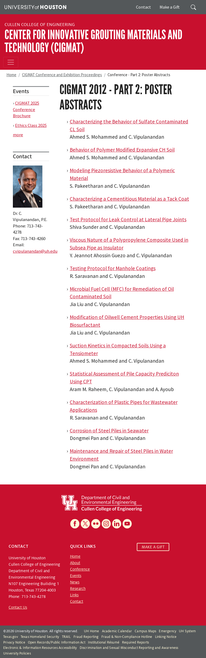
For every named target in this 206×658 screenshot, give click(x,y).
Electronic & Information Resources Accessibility (40, 648)
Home (11, 74)
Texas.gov (10, 637)
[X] (85, 523)
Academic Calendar (117, 631)
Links (74, 595)
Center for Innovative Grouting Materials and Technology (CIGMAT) (93, 41)
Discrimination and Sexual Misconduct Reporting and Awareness (129, 648)
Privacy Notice (14, 642)
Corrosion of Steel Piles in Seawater (109, 430)
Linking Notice (166, 637)
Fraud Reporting (86, 637)
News (74, 582)
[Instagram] (106, 523)
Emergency (167, 631)
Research (78, 588)
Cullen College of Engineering (40, 24)
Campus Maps (145, 631)
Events (75, 576)
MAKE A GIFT (153, 547)
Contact (143, 7)
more (18, 135)
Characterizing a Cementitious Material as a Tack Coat (129, 199)
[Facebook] (74, 523)
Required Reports (135, 642)
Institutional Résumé (103, 642)
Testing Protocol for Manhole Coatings (113, 268)
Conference (80, 569)
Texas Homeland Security (40, 637)
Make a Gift (170, 7)
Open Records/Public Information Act (56, 642)
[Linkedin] (116, 523)
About (75, 563)
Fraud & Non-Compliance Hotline (126, 637)
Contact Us (18, 607)
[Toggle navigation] (10, 62)
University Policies (17, 653)
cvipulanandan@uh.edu (35, 251)
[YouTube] (127, 523)
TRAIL (66, 637)
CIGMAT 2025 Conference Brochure (26, 109)
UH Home (91, 631)
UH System (187, 631)
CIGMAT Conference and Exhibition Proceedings (62, 74)
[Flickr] (95, 523)
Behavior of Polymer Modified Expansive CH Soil (122, 149)
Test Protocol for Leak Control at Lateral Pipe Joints (128, 219)
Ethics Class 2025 (31, 125)
